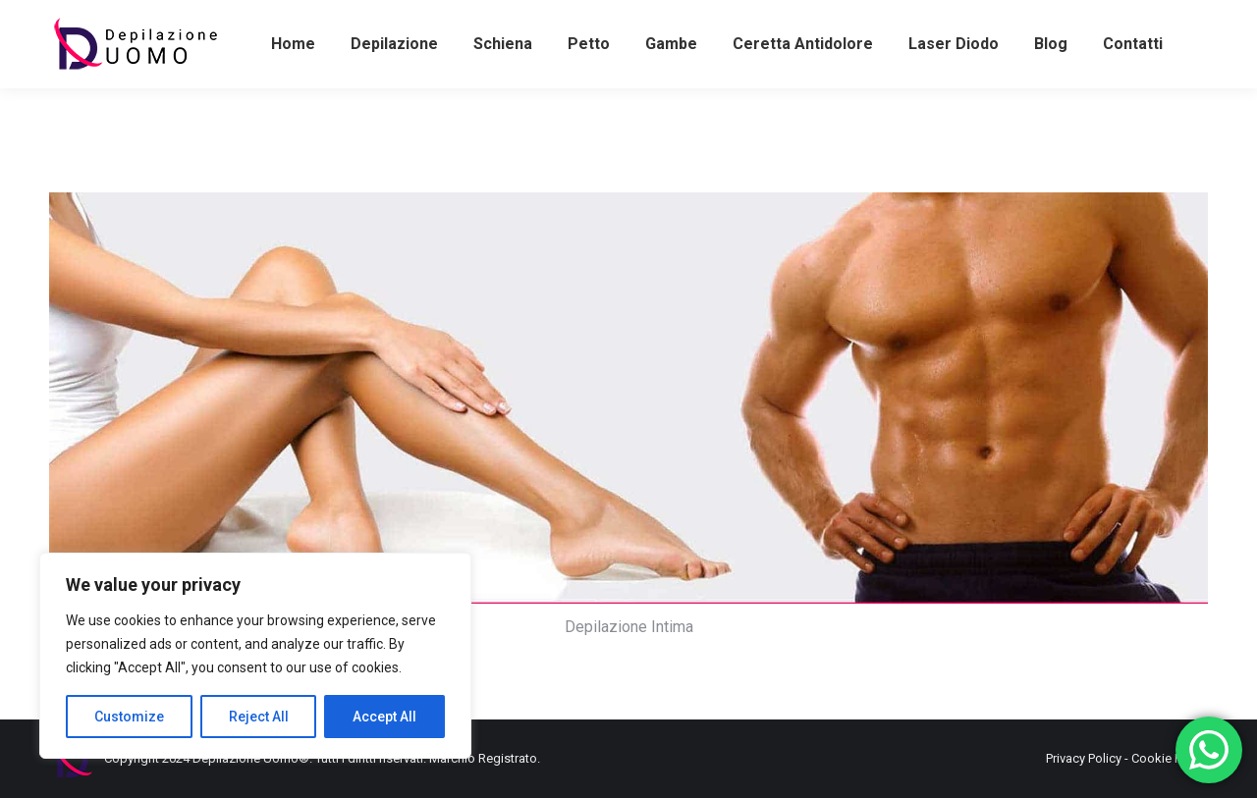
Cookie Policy (1169, 758)
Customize (129, 716)
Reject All (259, 716)
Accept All (384, 716)
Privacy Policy (1083, 758)
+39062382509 (610, 18)
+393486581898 (104, 18)
